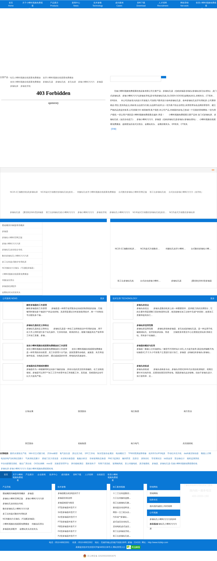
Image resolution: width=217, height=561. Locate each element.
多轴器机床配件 (9, 286)
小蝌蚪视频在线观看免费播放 (15, 274)
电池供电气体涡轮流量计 (12, 458)
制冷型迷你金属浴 (105, 453)
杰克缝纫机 (188, 443)
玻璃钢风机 (118, 463)
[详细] (113, 129)
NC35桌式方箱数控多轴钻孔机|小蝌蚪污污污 (151, 249)
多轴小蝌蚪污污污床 (11, 243)
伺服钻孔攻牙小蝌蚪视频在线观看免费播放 (96, 192)
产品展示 (30, 474)
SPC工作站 (90, 453)
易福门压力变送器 (50, 458)
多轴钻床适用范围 (145, 325)
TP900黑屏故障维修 (137, 453)
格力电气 (135, 443)
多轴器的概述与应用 (146, 345)
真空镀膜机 (144, 463)
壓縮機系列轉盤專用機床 (13, 225)
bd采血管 (168, 458)
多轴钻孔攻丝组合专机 (12, 250)
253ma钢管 (52, 453)
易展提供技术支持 (84, 547)
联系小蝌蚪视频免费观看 (113, 477)
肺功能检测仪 (77, 463)
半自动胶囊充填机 (9, 463)
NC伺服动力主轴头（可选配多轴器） (18, 268)
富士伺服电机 (131, 463)
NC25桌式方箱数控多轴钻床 (182, 212)
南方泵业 (188, 411)
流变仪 (136, 458)
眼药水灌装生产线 (18, 453)
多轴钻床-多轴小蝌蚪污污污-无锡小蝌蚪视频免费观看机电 (27, 468)
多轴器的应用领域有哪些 (37, 366)
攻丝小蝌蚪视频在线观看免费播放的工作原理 (46, 345)
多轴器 (5, 231)
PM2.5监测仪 (114, 458)
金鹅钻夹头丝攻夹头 (11, 292)
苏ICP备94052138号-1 (102, 547)
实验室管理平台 (62, 463)
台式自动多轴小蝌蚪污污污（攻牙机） (186, 192)
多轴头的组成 (143, 366)
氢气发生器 (65, 453)
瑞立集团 (135, 411)
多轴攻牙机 (102, 212)
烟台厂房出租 (25, 463)
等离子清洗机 (104, 463)
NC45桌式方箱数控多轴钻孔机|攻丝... (149, 212)
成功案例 (65, 474)
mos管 (49, 463)
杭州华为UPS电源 (157, 453)
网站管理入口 (119, 547)
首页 (6, 474)
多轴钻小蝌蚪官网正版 (12, 237)
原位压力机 (77, 453)
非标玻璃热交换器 (98, 458)
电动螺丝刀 (121, 453)
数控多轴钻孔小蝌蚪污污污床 (15, 256)
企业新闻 (41, 474)
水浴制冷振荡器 (68, 458)
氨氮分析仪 (82, 458)
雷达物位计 (179, 458)
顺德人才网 (206, 453)
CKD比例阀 (39, 463)
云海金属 (29, 411)
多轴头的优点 (143, 305)
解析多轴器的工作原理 (36, 305)
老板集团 (82, 443)
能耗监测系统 (193, 458)
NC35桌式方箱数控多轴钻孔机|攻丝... (57, 192)
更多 (102, 298)
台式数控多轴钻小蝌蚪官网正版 (133, 192)
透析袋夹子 (91, 463)
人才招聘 (89, 474)
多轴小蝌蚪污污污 (86, 212)
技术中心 (53, 474)
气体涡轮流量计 (32, 458)
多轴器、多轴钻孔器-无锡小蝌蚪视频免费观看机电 (174, 463)
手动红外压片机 (174, 453)
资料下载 (77, 474)
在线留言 (101, 474)
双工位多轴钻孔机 (158, 192)
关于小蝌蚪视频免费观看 (18, 477)
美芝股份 (29, 443)
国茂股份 (82, 411)
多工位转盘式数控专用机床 (14, 262)
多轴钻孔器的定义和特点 (37, 325)
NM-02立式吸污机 (37, 453)
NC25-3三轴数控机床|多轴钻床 (24, 192)
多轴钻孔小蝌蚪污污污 (120, 212)
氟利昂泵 (126, 458)
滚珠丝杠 (145, 458)
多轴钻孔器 (15, 212)
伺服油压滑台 (8, 280)
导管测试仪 (156, 458)
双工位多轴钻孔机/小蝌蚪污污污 (60, 212)
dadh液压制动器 (191, 453)
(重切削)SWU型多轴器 (33, 212)
